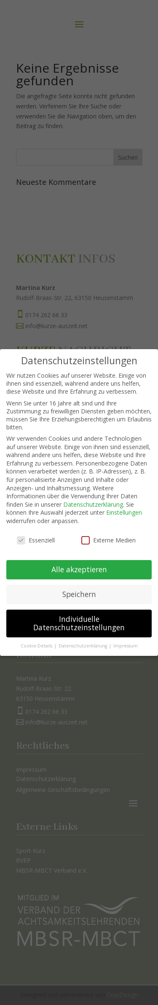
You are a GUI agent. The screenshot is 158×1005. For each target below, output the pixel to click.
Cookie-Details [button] (37, 638)
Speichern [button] (79, 587)
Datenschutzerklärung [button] (83, 638)
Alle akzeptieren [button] (79, 562)
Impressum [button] (125, 638)
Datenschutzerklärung (93, 497)
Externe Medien (108, 533)
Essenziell (36, 533)
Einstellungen (124, 505)
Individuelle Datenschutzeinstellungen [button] (79, 616)
